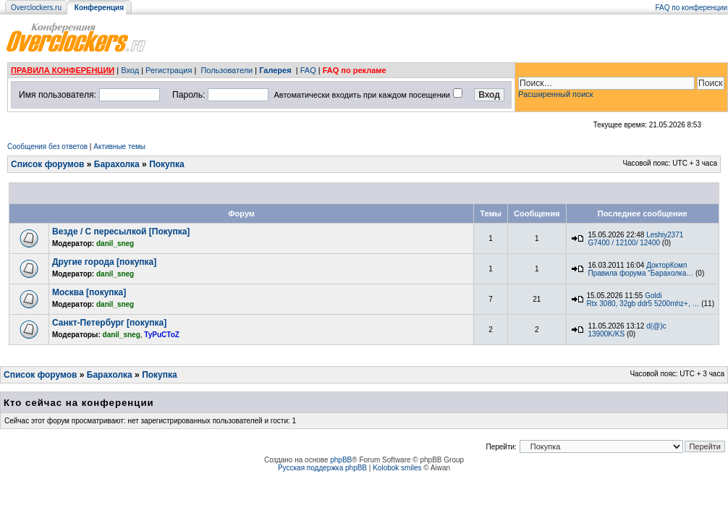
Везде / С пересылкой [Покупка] (121, 231)
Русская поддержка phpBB (322, 468)
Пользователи (226, 70)
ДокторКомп (666, 265)
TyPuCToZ (161, 335)
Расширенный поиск (555, 94)
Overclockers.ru (36, 8)
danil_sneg (115, 243)
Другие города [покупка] (104, 262)
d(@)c (656, 326)
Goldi (653, 296)
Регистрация (168, 70)
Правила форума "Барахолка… (641, 273)
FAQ (308, 70)
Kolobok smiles (397, 468)
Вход (130, 70)
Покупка (167, 164)
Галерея (275, 70)
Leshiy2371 (664, 235)
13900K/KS (606, 334)
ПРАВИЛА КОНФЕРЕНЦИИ (62, 70)
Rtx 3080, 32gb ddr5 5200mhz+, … (643, 304)
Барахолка (117, 164)
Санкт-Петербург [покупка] (109, 323)
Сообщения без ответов (47, 147)
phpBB (341, 460)
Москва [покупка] (89, 292)
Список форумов (47, 164)
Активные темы (119, 147)
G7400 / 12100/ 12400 (624, 243)
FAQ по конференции (691, 8)
